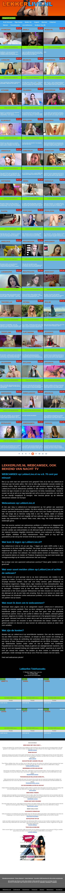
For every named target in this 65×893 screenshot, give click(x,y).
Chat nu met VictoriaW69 (10, 380)
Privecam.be (34, 889)
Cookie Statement (29, 878)
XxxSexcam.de (16, 889)
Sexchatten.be (59, 889)
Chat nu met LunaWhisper (11, 289)
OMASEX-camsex (32, 750)
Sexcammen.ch (25, 889)
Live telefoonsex (27, 25)
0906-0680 (34, 674)
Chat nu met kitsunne (10, 107)
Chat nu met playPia (11, 229)
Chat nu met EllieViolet (11, 138)
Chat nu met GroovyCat (11, 168)
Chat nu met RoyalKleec (10, 441)
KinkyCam (53, 22)
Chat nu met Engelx (32, 47)
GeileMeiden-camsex (32, 799)
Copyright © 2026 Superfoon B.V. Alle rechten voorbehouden (48, 878)
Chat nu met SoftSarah (11, 198)
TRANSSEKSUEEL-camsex (32, 783)
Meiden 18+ (28, 22)
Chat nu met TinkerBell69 (10, 319)
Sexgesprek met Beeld (9, 18)
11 (43, 453)
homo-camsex (32, 790)
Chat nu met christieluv (33, 168)
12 (46, 453)
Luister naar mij (3, 702)
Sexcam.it (42, 889)
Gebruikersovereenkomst (8, 878)
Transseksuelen (15, 25)
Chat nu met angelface (11, 259)
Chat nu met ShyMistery (11, 47)
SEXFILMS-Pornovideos (32, 816)
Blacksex (44, 22)
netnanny (54, 882)
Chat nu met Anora (32, 198)
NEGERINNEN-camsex (32, 774)
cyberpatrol (48, 882)
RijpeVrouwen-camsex (32, 806)
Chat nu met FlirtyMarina (32, 350)
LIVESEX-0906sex (32, 832)
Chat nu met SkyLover (32, 380)
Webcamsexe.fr (50, 889)
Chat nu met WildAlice (32, 77)
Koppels (36, 22)
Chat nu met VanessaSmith (32, 441)
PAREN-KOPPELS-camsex (32, 766)
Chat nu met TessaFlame (10, 350)
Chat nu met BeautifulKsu (32, 289)
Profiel (11, 700)
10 (39, 453)
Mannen (5, 25)
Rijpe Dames (18, 22)
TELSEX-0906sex (32, 825)
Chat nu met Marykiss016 (10, 410)
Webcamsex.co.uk (7, 889)
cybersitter (42, 882)
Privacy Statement (19, 878)
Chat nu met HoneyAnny (32, 229)
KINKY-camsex (32, 758)
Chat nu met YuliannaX (32, 107)
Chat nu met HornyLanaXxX (32, 410)
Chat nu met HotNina (32, 319)
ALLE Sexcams (7, 22)
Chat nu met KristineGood (32, 259)
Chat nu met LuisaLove (11, 77)
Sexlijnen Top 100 (40, 25)
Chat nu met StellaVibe (32, 138)
